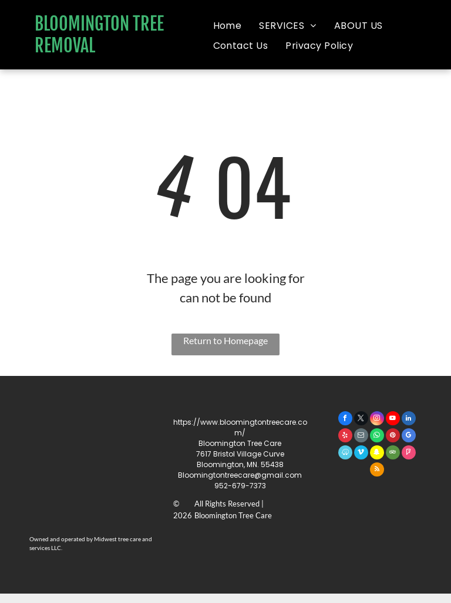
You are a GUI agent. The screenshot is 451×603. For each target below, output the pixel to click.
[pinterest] (393, 436)
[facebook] (345, 419)
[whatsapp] (377, 436)
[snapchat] (377, 453)
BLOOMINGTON (82, 24)
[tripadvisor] (393, 453)
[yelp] (345, 436)
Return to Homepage (225, 340)
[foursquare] (409, 453)
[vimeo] (361, 453)
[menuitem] (227, 26)
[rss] (377, 470)
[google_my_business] (409, 436)
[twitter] (361, 419)
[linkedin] (409, 419)
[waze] (345, 453)
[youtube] (393, 419)
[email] (361, 436)
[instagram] (377, 419)
